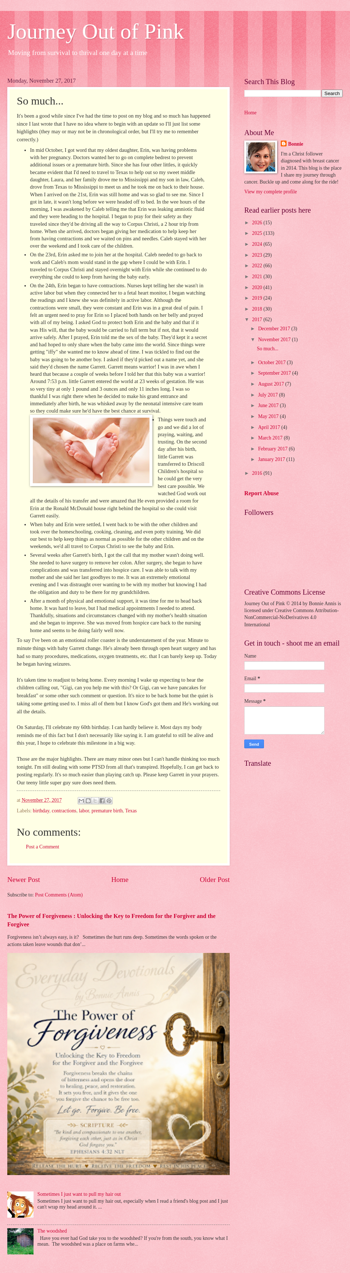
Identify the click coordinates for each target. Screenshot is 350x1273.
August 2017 (271, 384)
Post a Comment (42, 847)
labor (84, 810)
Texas (131, 810)
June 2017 (269, 405)
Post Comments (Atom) (59, 895)
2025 (257, 233)
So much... (267, 348)
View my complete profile (270, 191)
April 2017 (269, 427)
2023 (257, 255)
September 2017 (275, 373)
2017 (257, 319)
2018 (257, 309)
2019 (257, 298)
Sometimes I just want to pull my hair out (79, 1194)
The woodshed (52, 1231)
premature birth (107, 810)
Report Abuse (261, 493)
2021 (257, 276)
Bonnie (295, 144)
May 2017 (269, 416)
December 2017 (274, 328)
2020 (257, 287)
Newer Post (23, 879)
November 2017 (275, 339)
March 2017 (271, 438)
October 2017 (272, 362)
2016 (257, 473)
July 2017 (268, 395)
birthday (41, 810)
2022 (257, 265)
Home (119, 879)
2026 (257, 222)
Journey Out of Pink (95, 31)
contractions (64, 810)
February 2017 (273, 449)
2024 (257, 244)
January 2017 (272, 459)
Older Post (215, 879)
